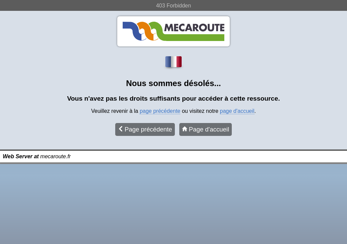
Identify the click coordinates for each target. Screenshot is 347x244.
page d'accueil (237, 111)
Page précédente (145, 129)
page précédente (160, 111)
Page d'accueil (205, 129)
